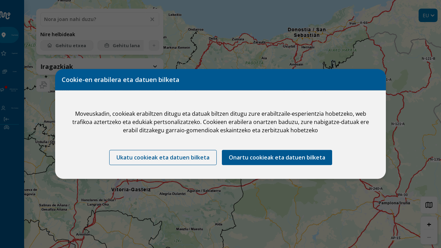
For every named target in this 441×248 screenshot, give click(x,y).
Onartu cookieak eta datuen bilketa (277, 158)
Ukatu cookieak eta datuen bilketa (162, 158)
